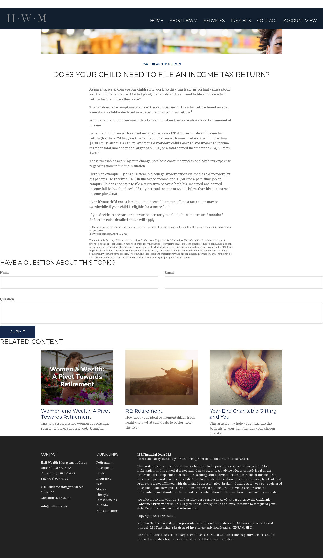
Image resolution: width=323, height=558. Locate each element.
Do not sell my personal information (171, 508)
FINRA (237, 527)
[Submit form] (17, 332)
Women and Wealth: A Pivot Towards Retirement (75, 414)
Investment (104, 468)
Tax (99, 484)
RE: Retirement (144, 411)
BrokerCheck (239, 458)
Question (7, 299)
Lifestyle (102, 494)
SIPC (248, 527)
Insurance (103, 478)
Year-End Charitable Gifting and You (243, 414)
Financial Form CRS (157, 454)
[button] (183, 20)
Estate (100, 473)
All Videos (103, 505)
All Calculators (107, 510)
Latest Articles (106, 500)
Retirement (104, 462)
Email (169, 273)
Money (101, 489)
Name (4, 273)
